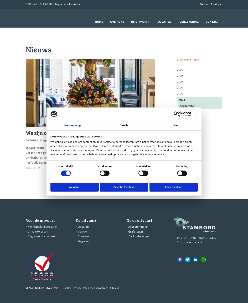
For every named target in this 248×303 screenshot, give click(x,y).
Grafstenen (135, 231)
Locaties (164, 22)
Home (99, 22)
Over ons (117, 22)
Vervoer (83, 231)
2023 (180, 88)
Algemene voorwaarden (95, 288)
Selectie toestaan (124, 187)
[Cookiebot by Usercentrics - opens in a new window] (176, 113)
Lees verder (35, 168)
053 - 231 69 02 (186, 238)
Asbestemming (138, 226)
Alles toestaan (173, 187)
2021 (181, 100)
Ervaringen (216, 4)
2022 (180, 94)
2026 (180, 70)
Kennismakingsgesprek (43, 226)
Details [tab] (124, 125)
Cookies (67, 288)
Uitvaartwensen (38, 231)
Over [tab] (176, 125)
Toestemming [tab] (72, 125)
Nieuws (204, 4)
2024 (180, 82)
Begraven (84, 241)
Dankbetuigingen (139, 236)
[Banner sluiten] (196, 114)
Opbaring (84, 226)
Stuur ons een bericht (189, 242)
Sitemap (114, 288)
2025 (180, 76)
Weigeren (74, 187)
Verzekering (189, 22)
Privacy (77, 288)
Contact (212, 22)
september (187, 106)
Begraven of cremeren (42, 236)
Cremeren (84, 236)
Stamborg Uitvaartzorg (41, 18)
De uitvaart (140, 22)
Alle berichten (188, 60)
